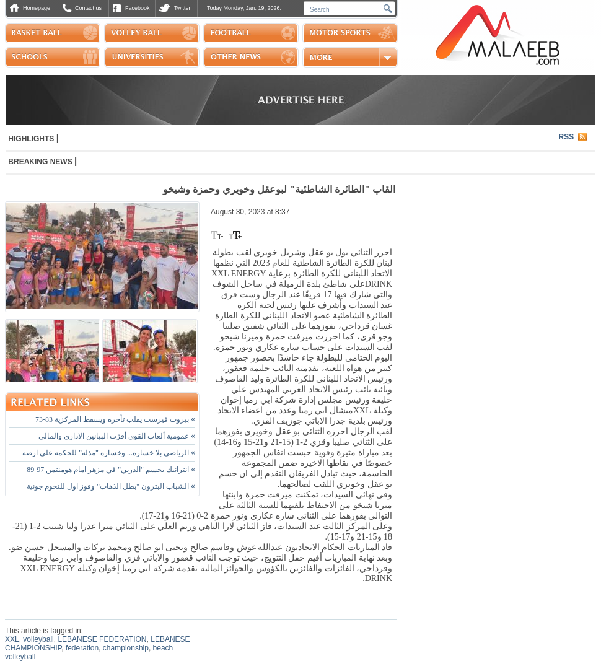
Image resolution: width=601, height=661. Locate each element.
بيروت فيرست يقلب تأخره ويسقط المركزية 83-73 (115, 419)
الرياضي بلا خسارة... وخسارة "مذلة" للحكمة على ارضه (108, 453)
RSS (566, 137)
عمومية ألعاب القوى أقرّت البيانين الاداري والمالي (116, 436)
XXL (12, 639)
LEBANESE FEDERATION (102, 639)
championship (126, 648)
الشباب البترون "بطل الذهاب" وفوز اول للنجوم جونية (111, 486)
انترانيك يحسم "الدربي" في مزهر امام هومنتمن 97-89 (111, 469)
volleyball (38, 639)
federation (82, 648)
